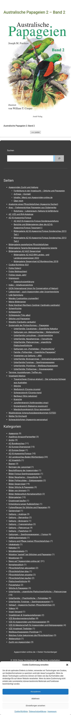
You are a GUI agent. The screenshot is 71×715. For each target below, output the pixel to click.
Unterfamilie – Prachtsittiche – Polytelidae (28, 598)
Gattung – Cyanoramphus (20, 524)
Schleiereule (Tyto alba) (19, 315)
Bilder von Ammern (17, 490)
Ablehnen (35, 698)
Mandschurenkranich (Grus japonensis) (32, 409)
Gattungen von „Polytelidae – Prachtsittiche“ (34, 349)
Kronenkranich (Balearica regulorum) (31, 406)
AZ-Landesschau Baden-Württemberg (26, 457)
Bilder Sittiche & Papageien (21, 487)
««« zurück (35, 132)
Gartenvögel (14, 511)
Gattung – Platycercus (19, 527)
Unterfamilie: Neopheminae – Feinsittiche (33, 339)
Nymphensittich (16, 564)
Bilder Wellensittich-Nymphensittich (25, 494)
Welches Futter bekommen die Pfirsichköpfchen (31, 635)
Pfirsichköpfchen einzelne (21, 575)
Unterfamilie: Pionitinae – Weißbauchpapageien (36, 365)
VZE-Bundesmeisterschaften (22, 618)
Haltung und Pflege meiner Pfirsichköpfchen (29, 541)
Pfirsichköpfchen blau (19, 571)
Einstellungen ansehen (35, 705)
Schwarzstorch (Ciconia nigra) (28, 392)
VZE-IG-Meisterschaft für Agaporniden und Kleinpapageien (36, 625)
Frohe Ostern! (15, 268)
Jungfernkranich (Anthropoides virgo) (31, 402)
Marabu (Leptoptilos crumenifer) (24, 298)
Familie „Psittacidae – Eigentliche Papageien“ (35, 352)
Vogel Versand (15, 611)
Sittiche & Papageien (18, 588)
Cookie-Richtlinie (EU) (19, 265)
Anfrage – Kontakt (22, 194)
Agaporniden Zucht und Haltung (23, 187)
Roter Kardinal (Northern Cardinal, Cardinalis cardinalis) (34, 305)
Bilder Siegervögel (17, 484)
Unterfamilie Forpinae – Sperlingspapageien (34, 362)
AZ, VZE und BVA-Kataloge (21, 214)
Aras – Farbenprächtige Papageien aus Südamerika (32, 207)
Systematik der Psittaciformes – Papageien (29, 325)
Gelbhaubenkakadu (17, 538)
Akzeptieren (35, 691)
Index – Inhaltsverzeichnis (21, 285)
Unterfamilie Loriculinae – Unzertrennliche (33, 335)
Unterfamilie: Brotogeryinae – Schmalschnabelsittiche (39, 359)
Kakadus (13, 548)
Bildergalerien (15, 497)
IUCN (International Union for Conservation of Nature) (33, 288)
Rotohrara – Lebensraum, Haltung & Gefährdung (36, 211)
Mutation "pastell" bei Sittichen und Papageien (30, 554)
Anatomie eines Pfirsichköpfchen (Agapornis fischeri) (33, 204)
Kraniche (18, 399)
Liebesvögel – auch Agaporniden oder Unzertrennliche (34, 292)
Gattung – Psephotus (18, 531)
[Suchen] (59, 158)
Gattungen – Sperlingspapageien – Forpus (28, 534)
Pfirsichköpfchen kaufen (20, 578)
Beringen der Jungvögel (20, 467)
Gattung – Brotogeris (18, 521)
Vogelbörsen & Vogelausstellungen (25, 615)
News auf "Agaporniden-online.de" (24, 561)
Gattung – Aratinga (17, 514)
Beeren (12, 464)
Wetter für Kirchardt (18, 416)
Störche (17, 386)
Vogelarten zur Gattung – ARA (28, 355)
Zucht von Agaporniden (19, 642)
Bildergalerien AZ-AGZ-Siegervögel (25, 251)
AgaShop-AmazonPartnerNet (22, 437)
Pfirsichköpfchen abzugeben (22, 568)
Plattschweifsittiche (18, 581)
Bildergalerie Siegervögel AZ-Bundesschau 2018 (36, 261)
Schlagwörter (15, 312)
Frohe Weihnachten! (18, 271)
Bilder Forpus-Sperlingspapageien (24, 474)
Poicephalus (14, 585)
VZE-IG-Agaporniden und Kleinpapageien (27, 622)
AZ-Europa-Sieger (17, 450)
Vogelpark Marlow (17, 376)
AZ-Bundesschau (16, 443)
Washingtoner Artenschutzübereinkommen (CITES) (32, 413)
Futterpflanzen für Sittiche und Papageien (28, 507)
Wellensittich (15, 638)
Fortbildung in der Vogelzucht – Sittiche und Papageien (39, 191)
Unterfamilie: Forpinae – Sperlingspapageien (29, 601)
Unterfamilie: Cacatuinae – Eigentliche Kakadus (36, 328)
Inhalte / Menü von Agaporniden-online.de (33, 197)
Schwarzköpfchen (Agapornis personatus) (28, 419)
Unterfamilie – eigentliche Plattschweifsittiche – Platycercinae (37, 591)
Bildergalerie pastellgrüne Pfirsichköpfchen (28, 244)
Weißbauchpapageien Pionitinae (24, 632)
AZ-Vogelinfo (15, 460)
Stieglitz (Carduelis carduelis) (22, 322)
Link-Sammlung (16, 295)
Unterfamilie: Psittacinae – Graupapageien (33, 369)
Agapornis (13, 433)
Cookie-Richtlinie (21, 711)
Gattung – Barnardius (19, 517)
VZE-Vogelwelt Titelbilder (20, 628)
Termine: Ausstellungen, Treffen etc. (25, 372)
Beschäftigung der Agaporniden (23, 470)
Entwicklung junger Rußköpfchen (24, 504)
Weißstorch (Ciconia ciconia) (27, 389)
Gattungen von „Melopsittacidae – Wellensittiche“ (37, 332)
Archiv (11, 440)
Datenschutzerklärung (37, 711)
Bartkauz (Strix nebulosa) (25, 396)
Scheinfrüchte (15, 308)
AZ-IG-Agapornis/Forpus (20, 218)
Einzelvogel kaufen (17, 501)
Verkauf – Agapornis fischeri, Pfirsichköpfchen (30, 605)
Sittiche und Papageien (19, 318)
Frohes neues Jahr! (17, 275)
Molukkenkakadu (16, 551)
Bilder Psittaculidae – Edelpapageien (26, 480)
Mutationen (14, 558)
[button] (67, 665)
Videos (12, 608)
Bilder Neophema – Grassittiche (23, 477)
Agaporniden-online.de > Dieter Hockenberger (35, 652)
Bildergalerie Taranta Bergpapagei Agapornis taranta (33, 248)
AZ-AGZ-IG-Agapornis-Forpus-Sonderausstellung (36, 221)
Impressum (52, 711)
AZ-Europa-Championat (19, 447)
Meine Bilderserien (17, 302)
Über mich (18, 201)
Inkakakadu (14, 544)
